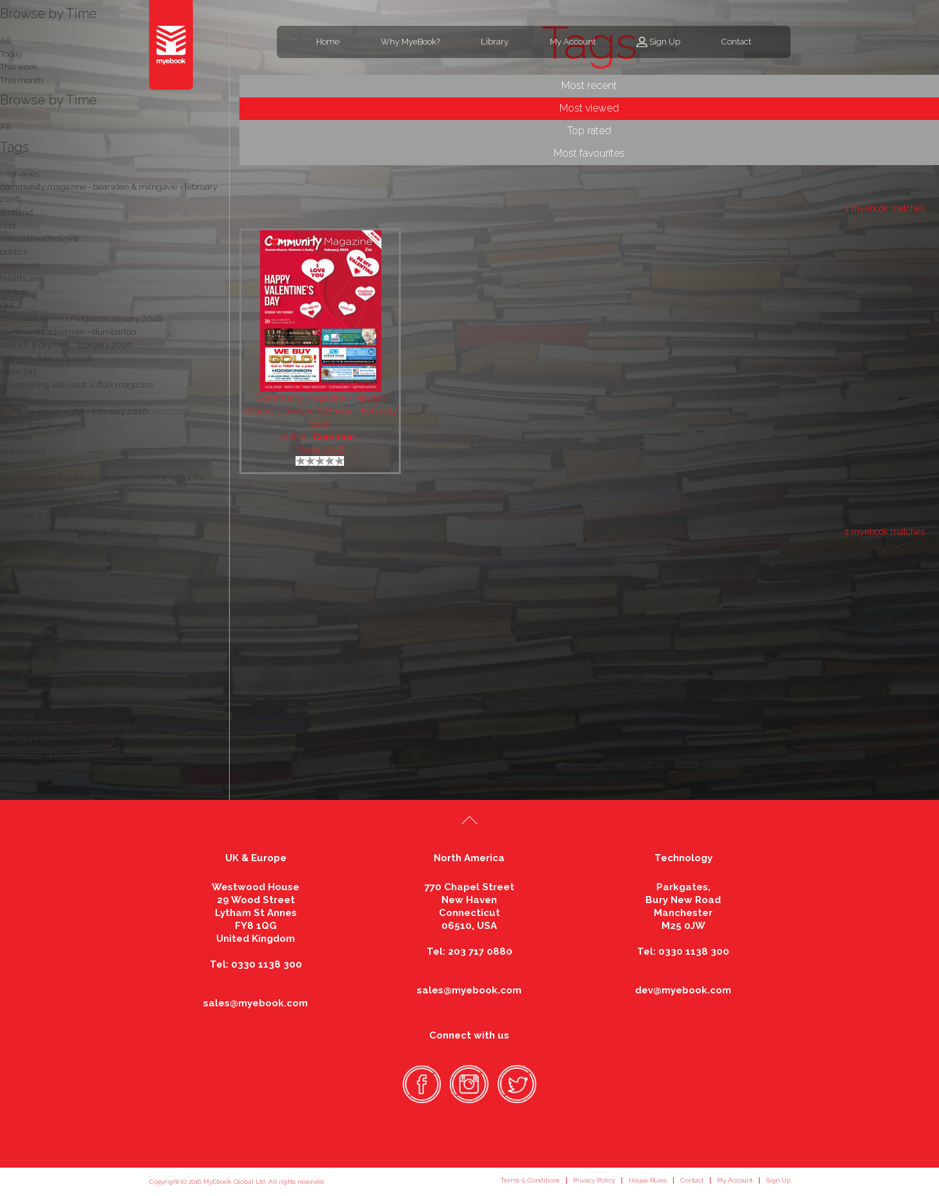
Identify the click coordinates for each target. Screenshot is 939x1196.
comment (19, 636)
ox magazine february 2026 (53, 569)
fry (5, 464)
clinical (14, 292)
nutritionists (22, 451)
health (12, 608)
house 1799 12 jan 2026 (44, 754)
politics (13, 252)
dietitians (17, 793)
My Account (573, 41)
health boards (26, 425)
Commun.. (336, 437)
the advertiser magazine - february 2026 (77, 596)
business (17, 780)
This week (18, 67)
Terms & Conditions (530, 1180)
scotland (16, 212)
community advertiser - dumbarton (68, 332)
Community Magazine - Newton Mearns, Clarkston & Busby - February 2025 (320, 411)
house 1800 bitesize (38, 622)
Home (327, 41)
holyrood (17, 715)
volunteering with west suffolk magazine (77, 385)
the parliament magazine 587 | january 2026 (85, 688)
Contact (736, 41)
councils (16, 556)
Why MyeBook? (410, 41)
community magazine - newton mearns (76, 701)
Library (495, 41)
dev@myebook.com (683, 990)
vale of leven (24, 675)
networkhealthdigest (39, 239)
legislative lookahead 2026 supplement (76, 767)
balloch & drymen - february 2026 (66, 345)
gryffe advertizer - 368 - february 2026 (73, 411)
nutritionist (20, 265)
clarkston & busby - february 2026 (65, 516)
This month (21, 80)
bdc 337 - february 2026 (46, 358)
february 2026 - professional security (70, 529)
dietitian (15, 398)
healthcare (20, 278)
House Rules (648, 1180)
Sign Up (664, 41)
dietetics (16, 543)
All (5, 127)
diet (7, 305)
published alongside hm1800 (57, 503)
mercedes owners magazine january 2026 (81, 318)
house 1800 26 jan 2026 (47, 662)
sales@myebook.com (255, 1003)
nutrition (16, 438)
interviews (19, 174)
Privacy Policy (594, 1180)
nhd (7, 225)
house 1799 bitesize (37, 582)
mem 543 (18, 371)
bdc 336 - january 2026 (44, 648)
